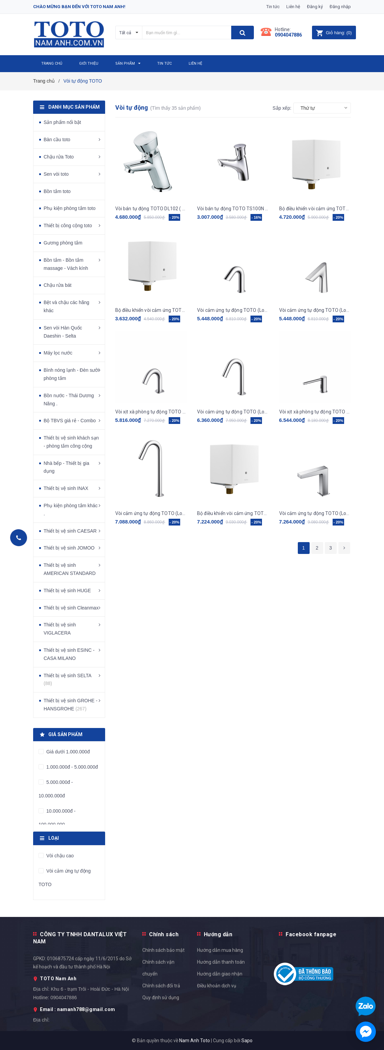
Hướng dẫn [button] (218, 934)
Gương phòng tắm (63, 242)
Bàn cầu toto (57, 139)
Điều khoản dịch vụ (216, 985)
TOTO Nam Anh (58, 978)
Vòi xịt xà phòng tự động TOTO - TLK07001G (315, 411)
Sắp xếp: (281, 108)
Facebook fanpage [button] (311, 934)
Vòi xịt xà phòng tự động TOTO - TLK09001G (151, 411)
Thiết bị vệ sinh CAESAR (70, 531)
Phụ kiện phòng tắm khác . (71, 509)
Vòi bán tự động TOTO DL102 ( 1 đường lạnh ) (151, 208)
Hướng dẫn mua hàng (220, 950)
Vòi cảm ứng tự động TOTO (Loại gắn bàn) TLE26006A (233, 411)
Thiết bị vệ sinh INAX (66, 488)
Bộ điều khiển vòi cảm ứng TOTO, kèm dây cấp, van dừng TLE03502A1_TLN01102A (315, 208)
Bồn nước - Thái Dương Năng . (69, 399)
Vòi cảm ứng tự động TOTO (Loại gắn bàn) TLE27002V (315, 310)
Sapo (247, 1040)
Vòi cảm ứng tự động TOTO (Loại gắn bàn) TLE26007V (151, 513)
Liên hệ (293, 6)
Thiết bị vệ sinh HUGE (67, 590)
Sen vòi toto (56, 174)
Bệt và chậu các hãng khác (66, 306)
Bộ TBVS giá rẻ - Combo (70, 420)
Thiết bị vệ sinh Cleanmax (71, 607)
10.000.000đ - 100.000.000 (57, 817)
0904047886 (288, 35)
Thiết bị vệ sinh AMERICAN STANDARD (70, 569)
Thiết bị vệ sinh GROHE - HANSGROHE (70, 704)
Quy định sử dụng (160, 997)
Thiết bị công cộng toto (68, 225)
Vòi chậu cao (59, 855)
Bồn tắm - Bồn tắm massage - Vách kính (66, 264)
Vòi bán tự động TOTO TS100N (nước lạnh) (233, 208)
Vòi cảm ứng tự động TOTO (65, 877)
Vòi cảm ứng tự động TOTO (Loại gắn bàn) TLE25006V (315, 513)
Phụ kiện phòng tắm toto (69, 208)
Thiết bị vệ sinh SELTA (67, 679)
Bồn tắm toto (57, 191)
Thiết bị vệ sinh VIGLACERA (60, 629)
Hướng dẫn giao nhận (219, 974)
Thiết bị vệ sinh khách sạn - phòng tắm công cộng (71, 442)
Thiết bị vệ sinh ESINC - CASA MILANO (69, 654)
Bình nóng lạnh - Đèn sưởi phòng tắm (71, 374)
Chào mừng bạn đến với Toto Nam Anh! (79, 6)
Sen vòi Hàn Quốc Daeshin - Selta (63, 332)
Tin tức (273, 6)
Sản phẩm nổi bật (62, 122)
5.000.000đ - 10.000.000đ (56, 788)
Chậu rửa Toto (59, 156)
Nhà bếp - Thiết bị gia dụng (66, 467)
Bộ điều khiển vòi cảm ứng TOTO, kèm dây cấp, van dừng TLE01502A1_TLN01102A (151, 310)
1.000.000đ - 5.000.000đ (71, 767)
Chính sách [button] (163, 934)
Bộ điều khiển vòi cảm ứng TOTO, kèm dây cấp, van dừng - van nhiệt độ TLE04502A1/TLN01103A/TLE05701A (233, 513)
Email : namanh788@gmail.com (77, 1009)
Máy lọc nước (58, 353)
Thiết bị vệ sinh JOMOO (69, 548)
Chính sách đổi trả (161, 985)
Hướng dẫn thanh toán (221, 962)
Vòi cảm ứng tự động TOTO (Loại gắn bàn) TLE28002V (233, 310)
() (334, 32)
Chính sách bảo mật (163, 950)
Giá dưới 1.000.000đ (67, 751)
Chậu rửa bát (57, 285)
